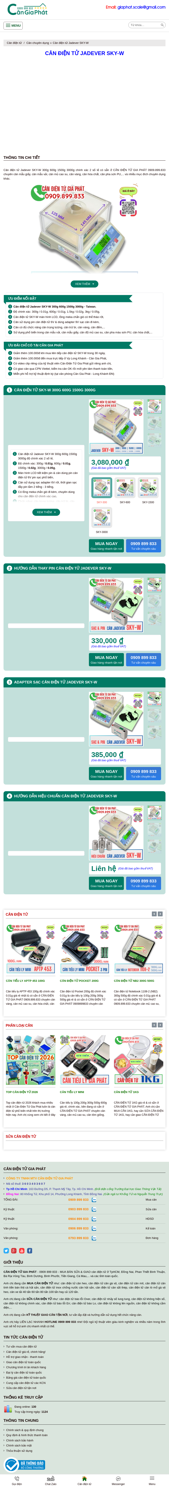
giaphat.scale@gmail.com (141, 7)
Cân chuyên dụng (37, 43)
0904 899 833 (78, 1219)
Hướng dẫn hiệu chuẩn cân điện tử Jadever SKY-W (65, 796)
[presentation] (154, 579)
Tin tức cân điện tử (23, 1337)
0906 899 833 (78, 1228)
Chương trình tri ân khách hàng (26, 1367)
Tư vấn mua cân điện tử (21, 1346)
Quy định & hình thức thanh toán (27, 1435)
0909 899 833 (78, 1199)
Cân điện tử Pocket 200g (79, 980)
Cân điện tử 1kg (126, 1092)
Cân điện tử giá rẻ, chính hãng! (26, 1351)
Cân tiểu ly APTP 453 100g (25, 980)
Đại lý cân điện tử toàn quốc (24, 1372)
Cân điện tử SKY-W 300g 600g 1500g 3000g (55, 390)
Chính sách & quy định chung (25, 1430)
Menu (16, 25)
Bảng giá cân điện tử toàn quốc (26, 1377)
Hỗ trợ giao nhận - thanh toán (25, 1357)
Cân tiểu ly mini (72, 1092)
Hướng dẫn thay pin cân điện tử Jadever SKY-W (62, 568)
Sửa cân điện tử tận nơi (21, 1388)
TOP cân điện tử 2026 (22, 1092)
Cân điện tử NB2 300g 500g (134, 980)
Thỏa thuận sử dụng (19, 1450)
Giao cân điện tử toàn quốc (23, 1362)
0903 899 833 (78, 1209)
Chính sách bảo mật (19, 1445)
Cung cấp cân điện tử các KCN (26, 1383)
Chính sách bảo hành (19, 1440)
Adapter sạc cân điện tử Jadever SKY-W (55, 682)
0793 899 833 (78, 1238)
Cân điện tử (14, 43)
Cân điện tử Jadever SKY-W (71, 43)
